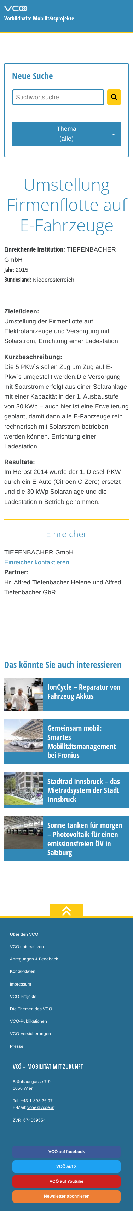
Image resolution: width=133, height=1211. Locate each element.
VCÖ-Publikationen (28, 1021)
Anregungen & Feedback (34, 959)
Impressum (20, 984)
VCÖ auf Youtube (66, 1181)
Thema (66, 134)
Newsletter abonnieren (66, 1196)
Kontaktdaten (22, 971)
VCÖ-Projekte (23, 996)
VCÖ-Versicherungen (30, 1033)
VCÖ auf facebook (66, 1151)
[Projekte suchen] (114, 97)
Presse (16, 1046)
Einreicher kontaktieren (36, 562)
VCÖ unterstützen (27, 946)
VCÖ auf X (66, 1166)
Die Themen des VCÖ (31, 1008)
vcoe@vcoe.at (40, 1107)
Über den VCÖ (24, 934)
